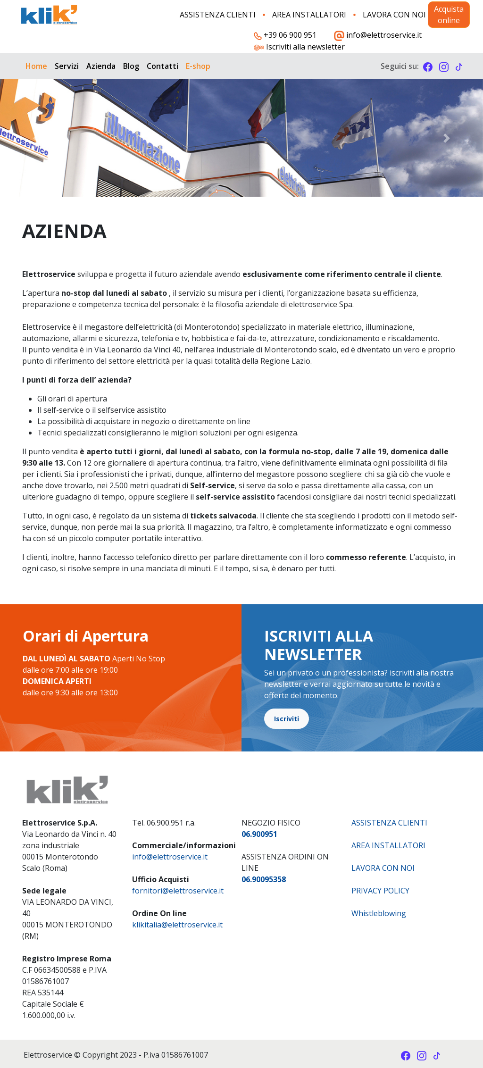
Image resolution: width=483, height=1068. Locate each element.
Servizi (67, 66)
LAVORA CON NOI (394, 14)
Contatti (162, 66)
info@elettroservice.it (378, 35)
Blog (131, 66)
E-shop (198, 66)
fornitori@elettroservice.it (178, 890)
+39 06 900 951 (285, 35)
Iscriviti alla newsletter (299, 47)
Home (36, 66)
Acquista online (449, 14)
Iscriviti (286, 718)
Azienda (101, 66)
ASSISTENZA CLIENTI (218, 14)
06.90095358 (264, 879)
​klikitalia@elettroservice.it (177, 924)
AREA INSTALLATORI (309, 14)
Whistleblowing (378, 913)
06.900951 (259, 834)
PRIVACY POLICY (380, 890)
